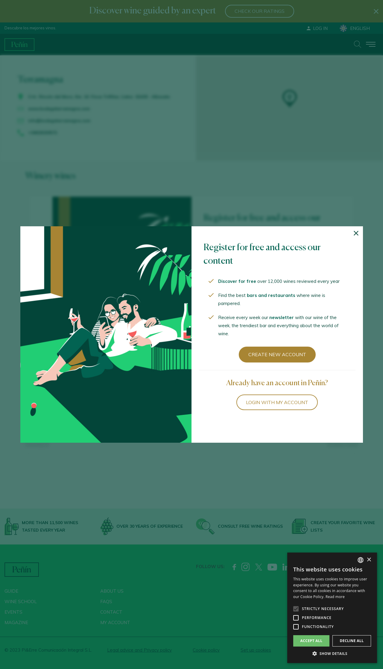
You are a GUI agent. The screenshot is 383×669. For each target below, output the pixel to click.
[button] (332, 653)
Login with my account (277, 402)
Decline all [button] (352, 640)
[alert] (332, 608)
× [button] (369, 560)
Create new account (277, 354)
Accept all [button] (311, 640)
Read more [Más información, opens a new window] (335, 596)
